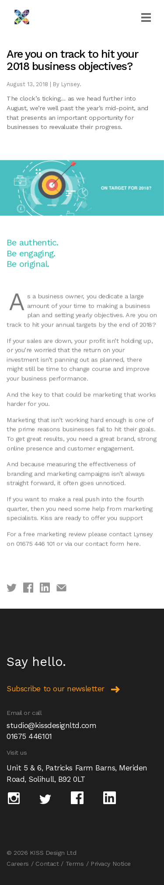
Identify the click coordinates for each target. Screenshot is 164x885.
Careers (18, 863)
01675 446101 (29, 736)
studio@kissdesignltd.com (51, 725)
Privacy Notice (111, 863)
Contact (47, 863)
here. (133, 557)
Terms (75, 863)
